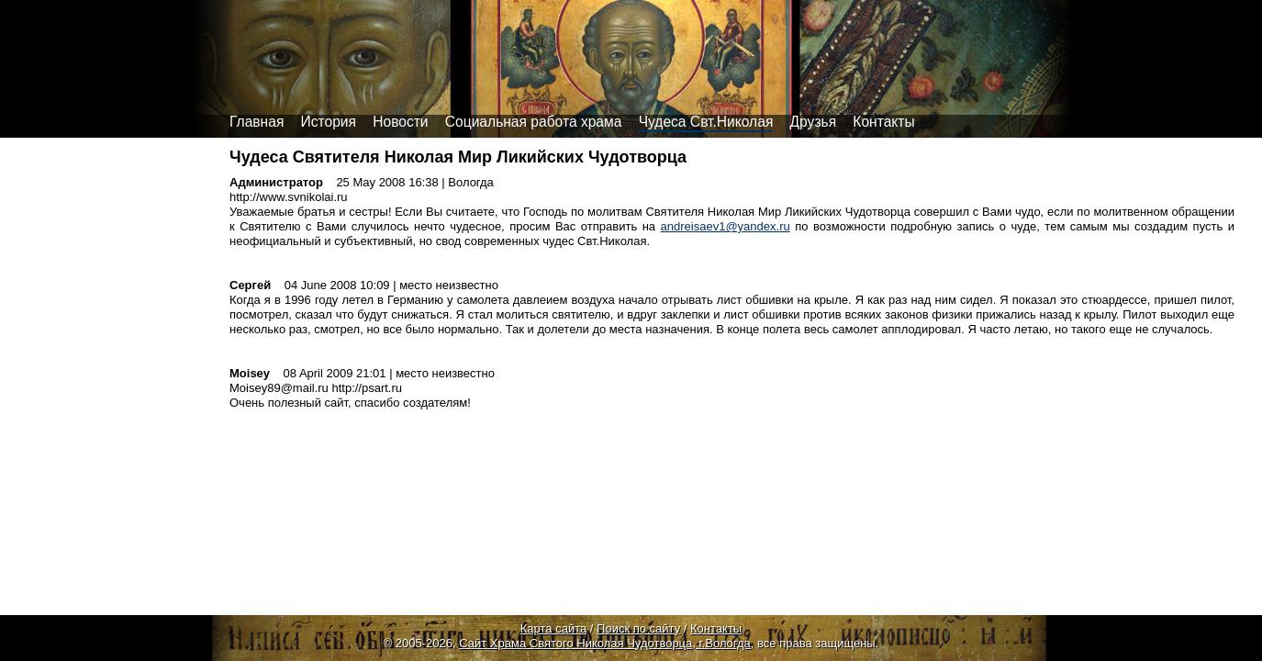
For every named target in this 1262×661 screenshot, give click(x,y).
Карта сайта (553, 628)
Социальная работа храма (533, 121)
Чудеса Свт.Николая (706, 121)
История (328, 121)
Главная (256, 121)
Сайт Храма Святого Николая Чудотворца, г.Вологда (605, 643)
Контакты (883, 121)
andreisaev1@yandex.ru (725, 226)
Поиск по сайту (638, 628)
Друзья (813, 121)
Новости (400, 121)
